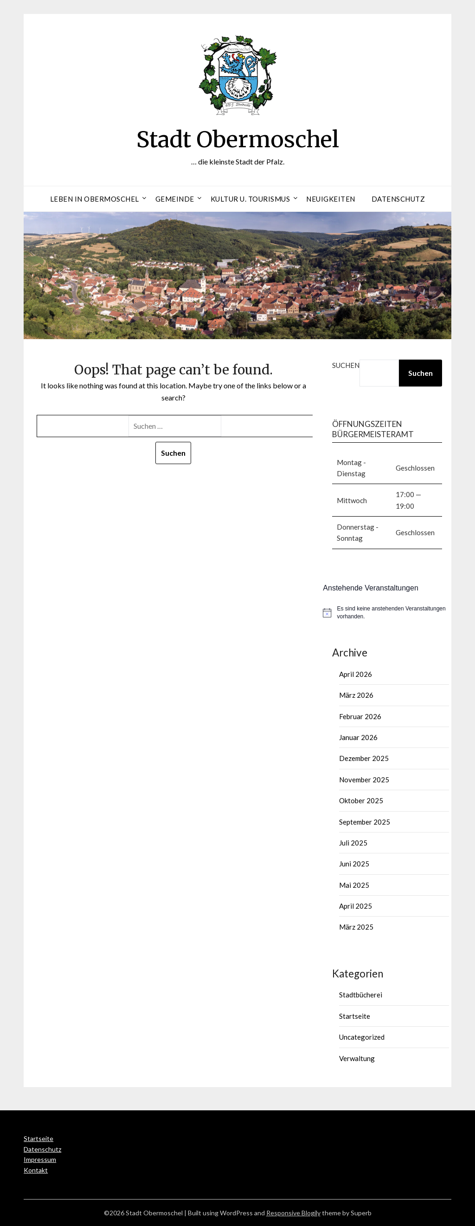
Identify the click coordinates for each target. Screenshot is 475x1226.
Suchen (345, 365)
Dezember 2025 (364, 758)
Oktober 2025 (361, 800)
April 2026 (355, 674)
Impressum (40, 1159)
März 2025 (356, 927)
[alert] (387, 612)
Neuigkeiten (330, 199)
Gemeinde (174, 199)
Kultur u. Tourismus (250, 199)
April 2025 (355, 906)
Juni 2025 (354, 863)
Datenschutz (398, 199)
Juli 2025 (353, 843)
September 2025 (364, 822)
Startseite (354, 1016)
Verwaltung (357, 1058)
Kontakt (36, 1170)
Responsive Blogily (293, 1213)
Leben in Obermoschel (94, 199)
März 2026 (356, 695)
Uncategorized (362, 1037)
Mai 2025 (354, 885)
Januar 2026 (358, 737)
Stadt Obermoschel (237, 139)
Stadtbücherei (360, 994)
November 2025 (364, 779)
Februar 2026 (360, 716)
